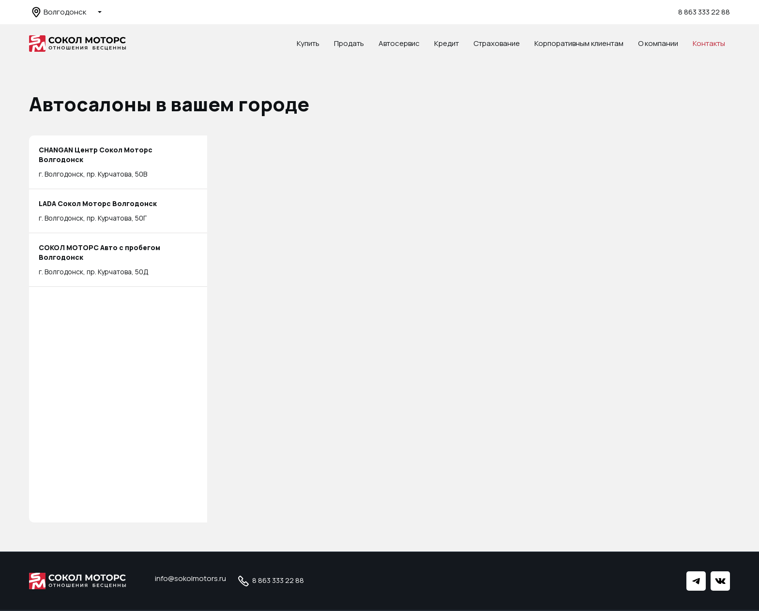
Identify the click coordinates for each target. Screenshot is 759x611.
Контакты (709, 43)
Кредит (446, 43)
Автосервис (399, 43)
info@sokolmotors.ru (190, 578)
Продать (349, 43)
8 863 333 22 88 (704, 12)
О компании (658, 43)
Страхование (496, 43)
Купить (308, 43)
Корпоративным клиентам (578, 43)
